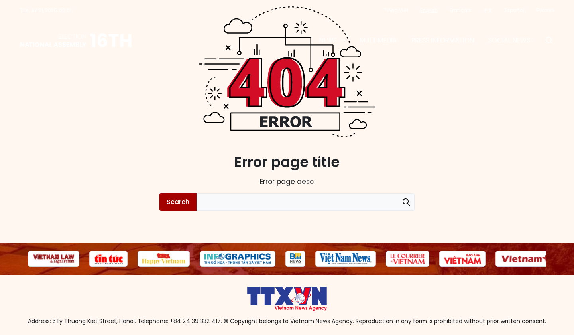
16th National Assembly (76, 40)
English (429, 10)
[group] (53, 259)
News (328, 40)
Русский (545, 10)
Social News (509, 40)
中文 (488, 10)
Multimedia (378, 40)
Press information (442, 40)
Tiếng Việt (396, 10)
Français (460, 10)
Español (514, 10)
